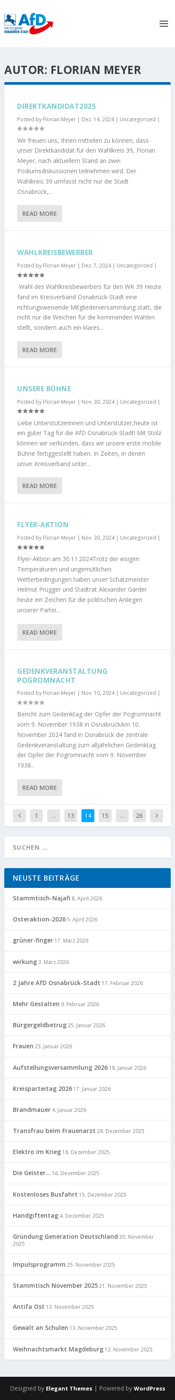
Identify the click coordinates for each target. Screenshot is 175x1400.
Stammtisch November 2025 (55, 1285)
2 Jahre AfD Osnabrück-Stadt (56, 983)
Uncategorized (138, 119)
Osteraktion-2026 (39, 919)
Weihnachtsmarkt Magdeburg (58, 1349)
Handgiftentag (35, 1215)
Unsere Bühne (44, 388)
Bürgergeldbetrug (39, 1025)
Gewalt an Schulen (40, 1327)
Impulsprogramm (39, 1264)
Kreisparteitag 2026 (42, 1088)
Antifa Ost (29, 1306)
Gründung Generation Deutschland (65, 1236)
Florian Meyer (59, 119)
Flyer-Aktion (43, 524)
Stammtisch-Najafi (41, 898)
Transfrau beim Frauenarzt (54, 1131)
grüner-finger (33, 940)
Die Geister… (32, 1173)
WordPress (149, 1388)
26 (139, 815)
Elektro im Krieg (37, 1152)
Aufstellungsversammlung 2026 (60, 1067)
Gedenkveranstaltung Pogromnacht (62, 675)
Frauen (23, 1046)
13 (70, 815)
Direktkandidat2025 (56, 106)
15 (105, 815)
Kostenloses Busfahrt (45, 1194)
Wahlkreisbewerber (55, 252)
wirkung (25, 962)
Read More (39, 213)
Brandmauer (32, 1109)
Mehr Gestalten (36, 1004)
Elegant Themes (69, 1388)
